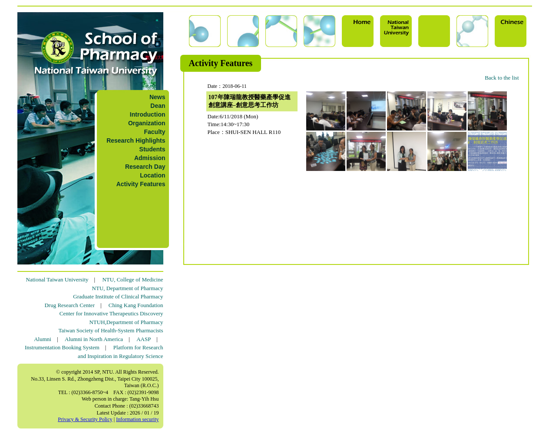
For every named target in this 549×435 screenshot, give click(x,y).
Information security (137, 419)
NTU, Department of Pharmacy (127, 288)
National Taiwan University (57, 279)
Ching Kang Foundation (136, 305)
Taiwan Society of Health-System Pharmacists (111, 330)
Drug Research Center (69, 305)
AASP (143, 339)
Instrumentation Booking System (62, 347)
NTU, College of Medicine (132, 279)
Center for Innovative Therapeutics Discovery (111, 313)
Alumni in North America (94, 339)
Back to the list (502, 77)
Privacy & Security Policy (85, 419)
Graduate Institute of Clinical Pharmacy (118, 296)
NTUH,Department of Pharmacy (126, 322)
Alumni (42, 339)
